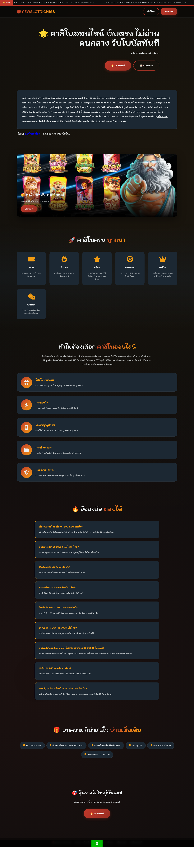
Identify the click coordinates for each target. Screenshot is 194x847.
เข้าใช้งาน (151, 11)
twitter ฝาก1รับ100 (161, 745)
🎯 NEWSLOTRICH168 (36, 11)
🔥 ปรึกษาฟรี (118, 65)
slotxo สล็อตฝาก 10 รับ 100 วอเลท (66, 745)
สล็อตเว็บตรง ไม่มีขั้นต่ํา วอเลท (106, 745)
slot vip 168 (135, 745)
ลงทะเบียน (169, 11)
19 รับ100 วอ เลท (32, 745)
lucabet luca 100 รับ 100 (97, 754)
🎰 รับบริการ (146, 65)
